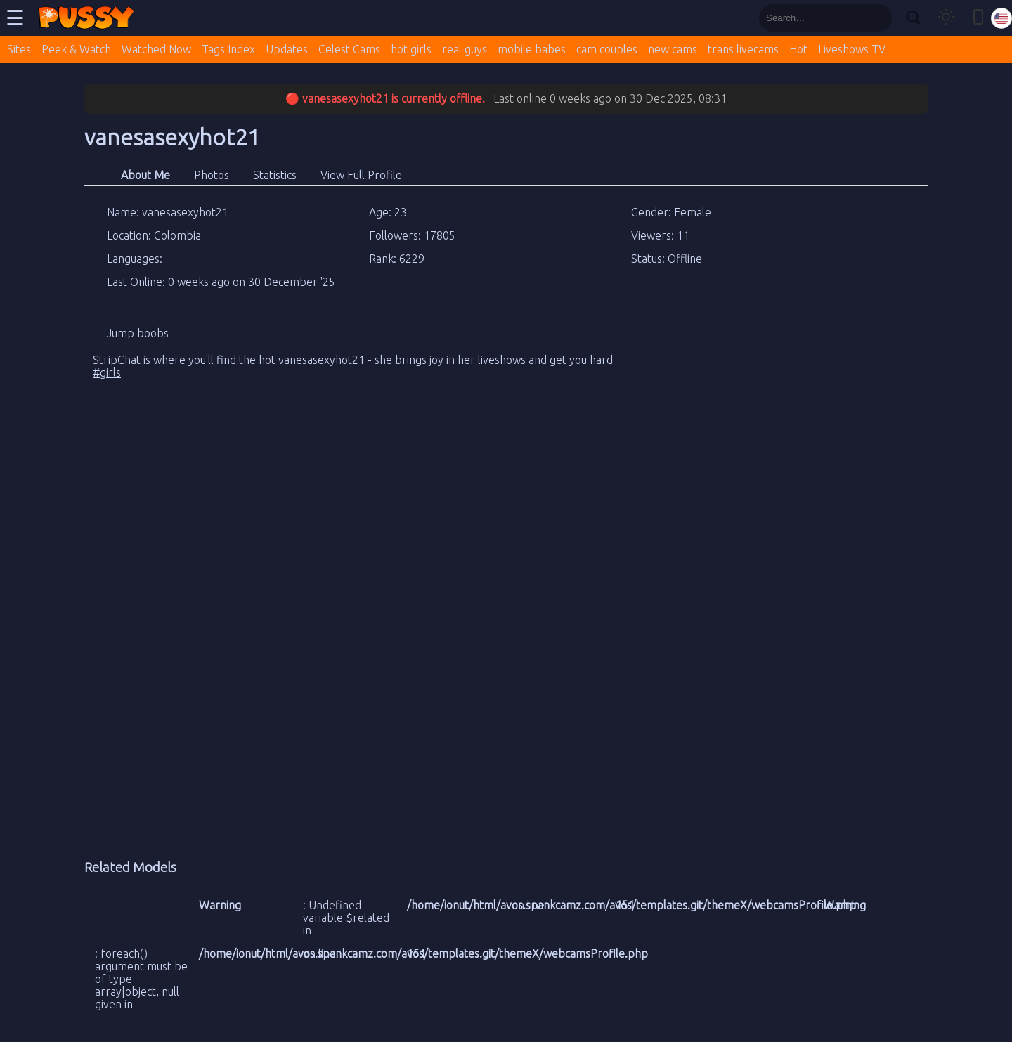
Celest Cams (349, 49)
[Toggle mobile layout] (978, 18)
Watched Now (156, 49)
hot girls (411, 49)
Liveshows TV (851, 49)
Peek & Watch (76, 49)
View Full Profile (361, 175)
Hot (798, 49)
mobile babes (532, 49)
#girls (107, 372)
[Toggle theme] (946, 18)
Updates (287, 49)
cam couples (606, 49)
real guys (464, 49)
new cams (672, 49)
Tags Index (228, 49)
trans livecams (743, 49)
